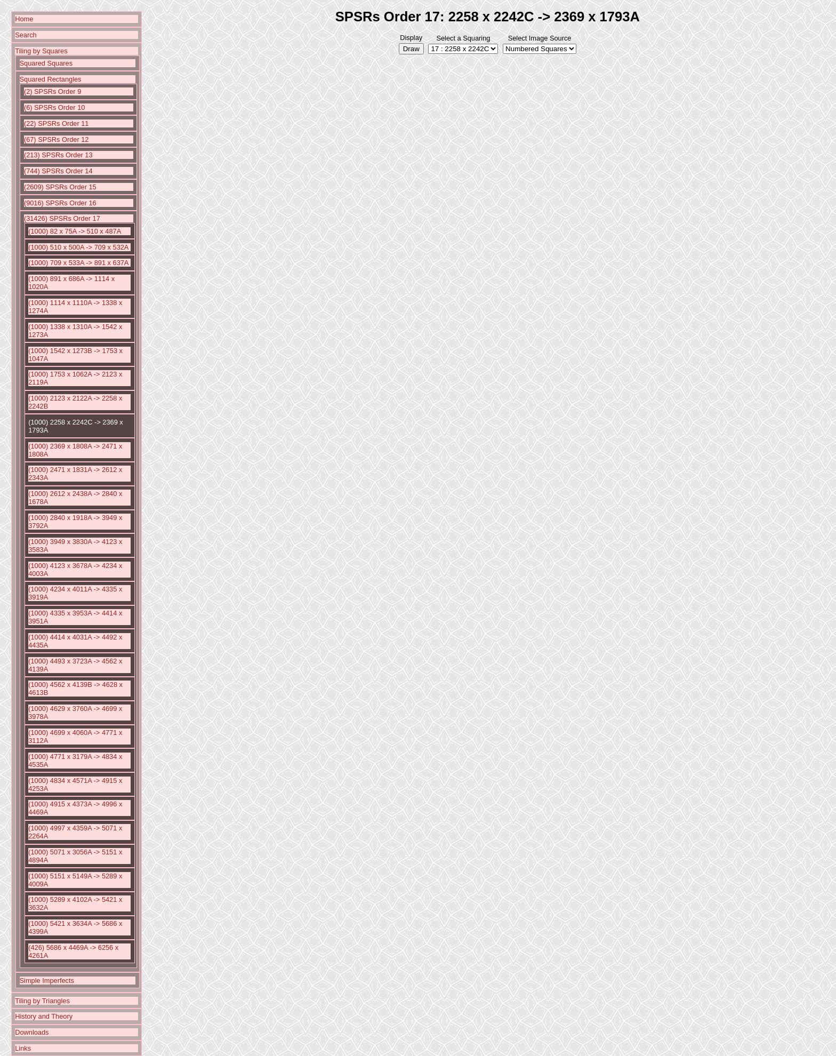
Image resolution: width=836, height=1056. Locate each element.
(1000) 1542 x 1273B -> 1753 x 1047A (75, 355)
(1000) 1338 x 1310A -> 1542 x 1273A (75, 331)
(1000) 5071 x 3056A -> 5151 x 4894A (75, 856)
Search (26, 35)
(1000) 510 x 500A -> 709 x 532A (78, 247)
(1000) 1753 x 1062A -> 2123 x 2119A (75, 378)
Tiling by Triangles (42, 1001)
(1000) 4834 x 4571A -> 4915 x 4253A (75, 785)
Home (24, 19)
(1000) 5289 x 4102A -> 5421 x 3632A (75, 903)
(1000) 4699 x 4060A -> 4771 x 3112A (75, 737)
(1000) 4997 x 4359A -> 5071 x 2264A (75, 832)
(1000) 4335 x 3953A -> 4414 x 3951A (75, 617)
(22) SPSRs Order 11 (56, 123)
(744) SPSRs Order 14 (58, 171)
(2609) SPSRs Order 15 (60, 187)
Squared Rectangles (51, 79)
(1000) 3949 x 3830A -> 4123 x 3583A (75, 546)
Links (23, 1048)
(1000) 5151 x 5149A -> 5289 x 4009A (75, 880)
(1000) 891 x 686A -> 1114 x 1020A (71, 283)
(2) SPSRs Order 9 (52, 91)
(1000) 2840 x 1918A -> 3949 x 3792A (75, 522)
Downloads (32, 1032)
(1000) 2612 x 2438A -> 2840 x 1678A (75, 498)
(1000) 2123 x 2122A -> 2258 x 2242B (75, 402)
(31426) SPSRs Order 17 (62, 218)
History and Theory (44, 1016)
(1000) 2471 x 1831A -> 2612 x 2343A (75, 474)
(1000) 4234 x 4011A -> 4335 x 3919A (75, 593)
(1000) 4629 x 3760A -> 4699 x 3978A (75, 713)
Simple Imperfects (47, 981)
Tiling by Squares (41, 51)
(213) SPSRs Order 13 (58, 155)
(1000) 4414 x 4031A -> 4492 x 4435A (75, 641)
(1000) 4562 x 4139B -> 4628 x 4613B (75, 689)
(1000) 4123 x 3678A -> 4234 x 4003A (75, 570)
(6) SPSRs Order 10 (54, 107)
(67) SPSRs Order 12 (56, 139)
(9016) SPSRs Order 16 (60, 203)
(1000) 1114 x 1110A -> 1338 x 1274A (75, 307)
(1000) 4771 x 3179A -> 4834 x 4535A (75, 761)
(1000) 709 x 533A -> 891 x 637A (78, 263)
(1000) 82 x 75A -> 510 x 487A (74, 231)
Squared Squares (46, 63)
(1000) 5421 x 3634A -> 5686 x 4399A (75, 927)
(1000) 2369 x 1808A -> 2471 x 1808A (75, 450)
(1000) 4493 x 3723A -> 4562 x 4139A (75, 665)
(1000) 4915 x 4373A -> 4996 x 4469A (75, 808)
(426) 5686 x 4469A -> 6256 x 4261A (73, 951)
